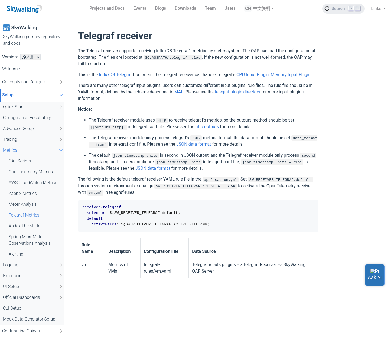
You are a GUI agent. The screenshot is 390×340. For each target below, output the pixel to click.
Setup (33, 94)
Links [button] (376, 8)
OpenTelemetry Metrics (31, 171)
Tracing (33, 139)
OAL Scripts (20, 161)
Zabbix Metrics (23, 193)
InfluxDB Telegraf (115, 74)
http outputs (207, 126)
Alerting (16, 254)
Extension (33, 276)
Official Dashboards (33, 297)
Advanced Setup (33, 128)
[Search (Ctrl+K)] (343, 9)
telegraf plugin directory (237, 91)
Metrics (33, 150)
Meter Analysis (23, 204)
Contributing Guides (32, 331)
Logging (33, 265)
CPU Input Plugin (252, 74)
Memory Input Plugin (291, 74)
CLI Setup (12, 308)
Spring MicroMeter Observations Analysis (30, 240)
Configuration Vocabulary (27, 117)
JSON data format (193, 144)
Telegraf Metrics (24, 215)
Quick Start (33, 107)
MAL (178, 91)
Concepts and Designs (32, 82)
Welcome (11, 68)
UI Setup (33, 286)
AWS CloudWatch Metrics (33, 182)
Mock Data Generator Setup (29, 319)
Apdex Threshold (25, 225)
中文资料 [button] (261, 8)
